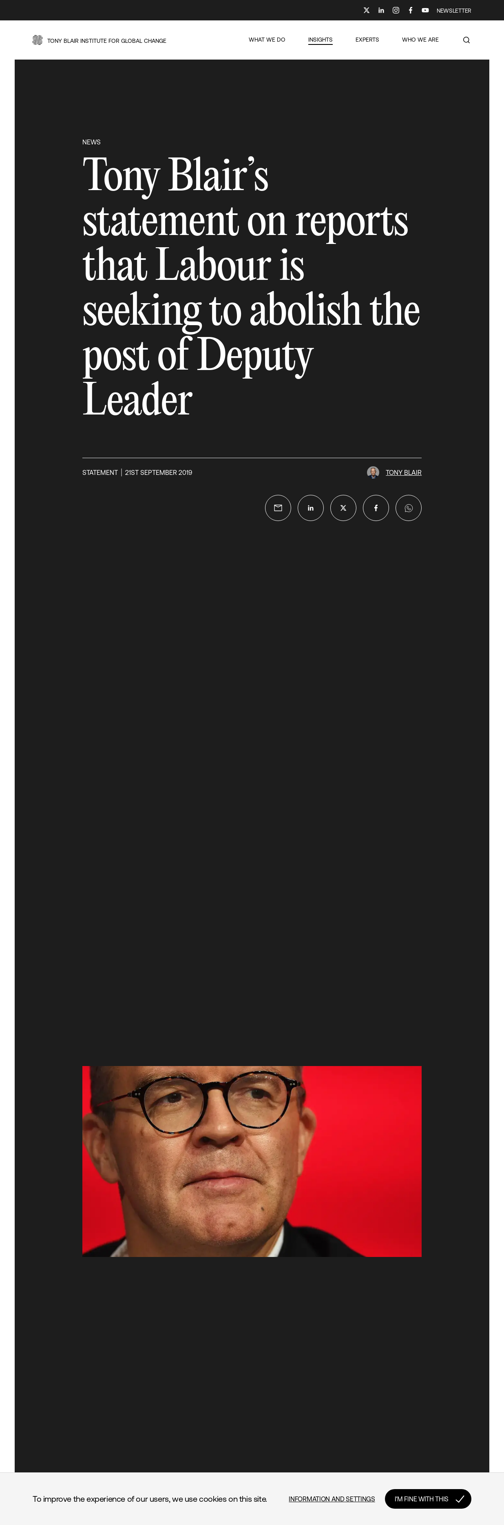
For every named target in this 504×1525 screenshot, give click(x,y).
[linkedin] (311, 508)
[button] (99, 40)
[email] (278, 508)
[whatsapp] (409, 508)
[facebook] (376, 508)
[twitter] (343, 508)
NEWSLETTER (454, 10)
